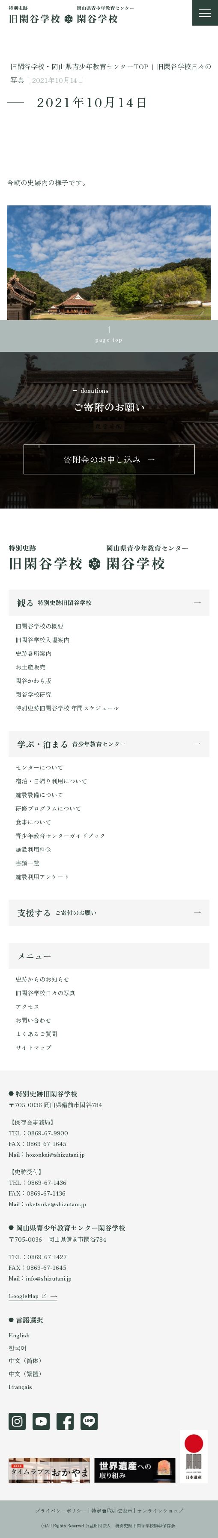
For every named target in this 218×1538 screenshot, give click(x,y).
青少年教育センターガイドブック (60, 835)
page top (108, 339)
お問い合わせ (33, 1020)
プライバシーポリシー (61, 1510)
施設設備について (39, 794)
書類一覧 (27, 863)
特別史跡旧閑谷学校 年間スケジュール (67, 708)
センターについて (39, 767)
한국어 (18, 1347)
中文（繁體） (27, 1373)
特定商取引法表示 (111, 1510)
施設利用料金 (33, 849)
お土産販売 (30, 667)
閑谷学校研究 (33, 694)
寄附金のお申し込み (102, 459)
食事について (33, 822)
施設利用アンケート (42, 876)
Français (20, 1386)
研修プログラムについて (48, 808)
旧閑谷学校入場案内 (42, 639)
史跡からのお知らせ (42, 979)
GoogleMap (24, 1295)
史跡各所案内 (33, 653)
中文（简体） (27, 1360)
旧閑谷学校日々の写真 (45, 992)
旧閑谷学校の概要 (39, 626)
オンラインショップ (160, 1510)
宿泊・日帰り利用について (51, 781)
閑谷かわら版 (33, 680)
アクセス (27, 1006)
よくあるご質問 (36, 1033)
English (19, 1334)
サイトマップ (33, 1047)
